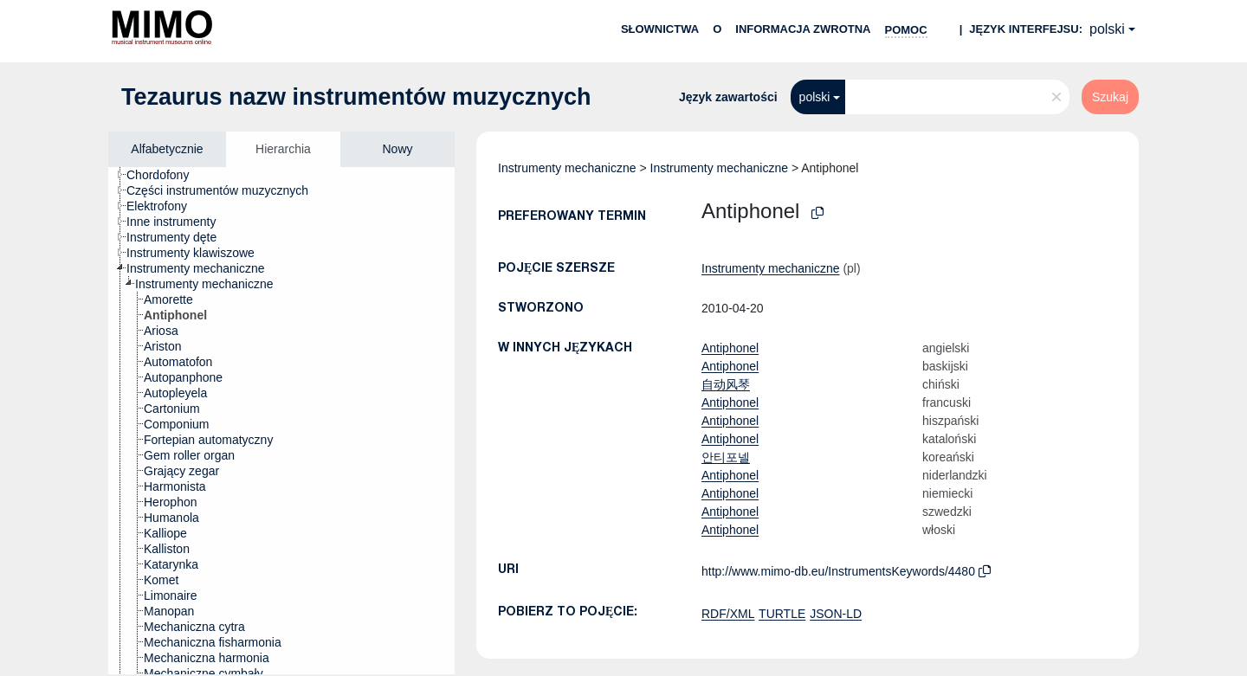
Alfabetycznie (167, 149)
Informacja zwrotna (802, 29)
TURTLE (782, 614)
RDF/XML (727, 614)
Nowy (397, 149)
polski (1107, 29)
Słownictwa (660, 29)
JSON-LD (836, 614)
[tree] (281, 420)
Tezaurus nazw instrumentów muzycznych (356, 97)
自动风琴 (725, 384)
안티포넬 (725, 457)
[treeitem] (165, 175)
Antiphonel (730, 348)
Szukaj (1110, 97)
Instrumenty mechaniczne (567, 168)
